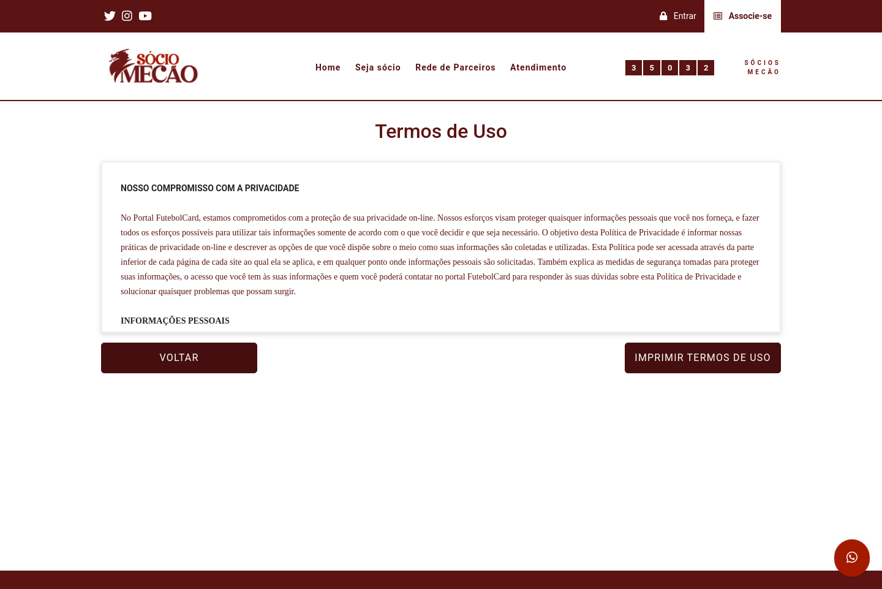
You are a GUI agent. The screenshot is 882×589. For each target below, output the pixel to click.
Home (328, 68)
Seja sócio (378, 68)
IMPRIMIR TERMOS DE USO (703, 357)
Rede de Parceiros (455, 68)
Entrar (678, 16)
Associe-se (743, 16)
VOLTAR (179, 357)
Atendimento (538, 68)
